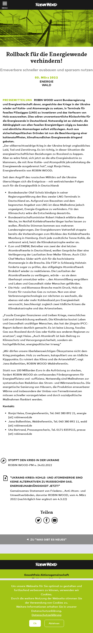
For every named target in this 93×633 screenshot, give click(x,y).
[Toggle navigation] (5, 3)
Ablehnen (54, 627)
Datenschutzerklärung (46, 619)
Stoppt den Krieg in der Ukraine (33, 460)
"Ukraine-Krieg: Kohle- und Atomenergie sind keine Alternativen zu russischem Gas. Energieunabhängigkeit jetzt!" (46, 481)
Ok (35, 627)
